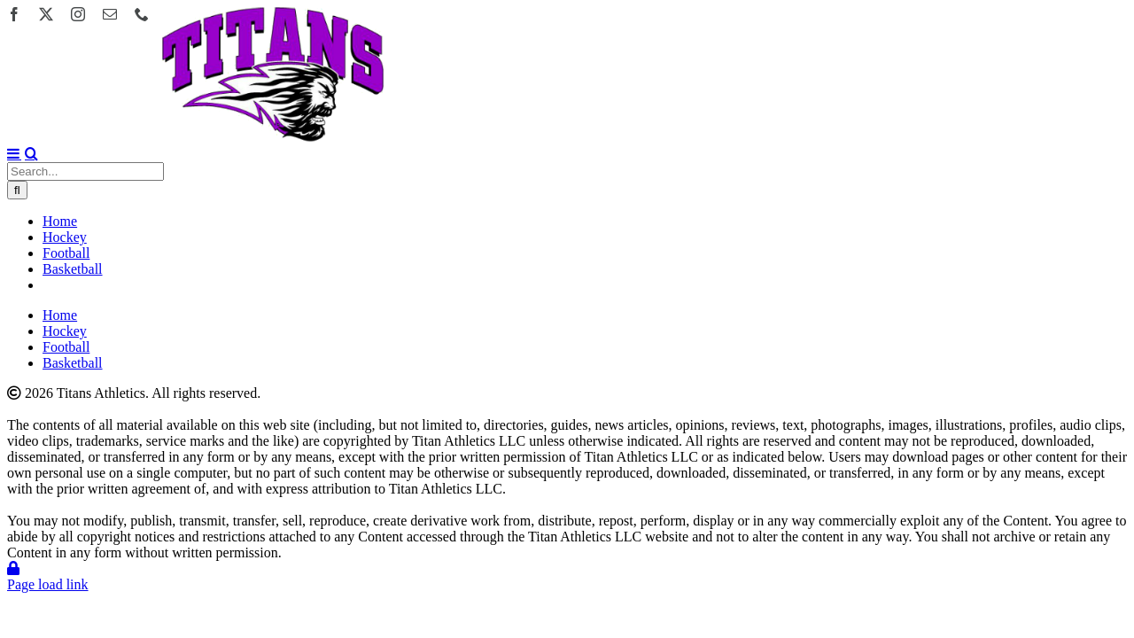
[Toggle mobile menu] (14, 153)
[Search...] (85, 171)
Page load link (48, 584)
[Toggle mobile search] (31, 153)
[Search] (17, 190)
